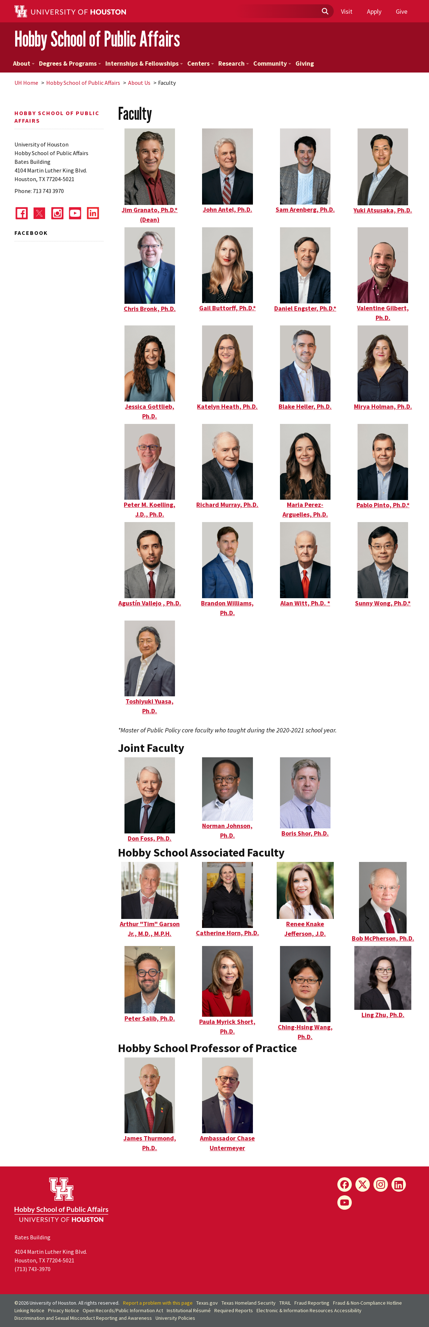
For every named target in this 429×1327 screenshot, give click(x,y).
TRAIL (285, 1303)
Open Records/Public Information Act (123, 1310)
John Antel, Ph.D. (227, 209)
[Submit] (324, 11)
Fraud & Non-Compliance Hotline (367, 1303)
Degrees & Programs (70, 63)
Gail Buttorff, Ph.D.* (227, 308)
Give (401, 11)
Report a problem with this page (158, 1303)
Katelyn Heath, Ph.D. (227, 406)
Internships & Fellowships (144, 63)
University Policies (175, 1318)
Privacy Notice (63, 1310)
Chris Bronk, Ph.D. (150, 309)
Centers (200, 63)
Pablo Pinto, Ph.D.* (383, 505)
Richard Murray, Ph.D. (227, 504)
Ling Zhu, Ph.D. (383, 1015)
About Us (139, 82)
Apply (374, 11)
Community (272, 63)
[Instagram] (380, 1184)
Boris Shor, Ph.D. (305, 833)
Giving (305, 63)
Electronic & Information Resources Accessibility (309, 1310)
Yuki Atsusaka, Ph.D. (383, 210)
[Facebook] (344, 1184)
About (24, 63)
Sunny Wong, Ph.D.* (383, 603)
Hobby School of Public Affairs (97, 39)
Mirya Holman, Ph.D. (383, 406)
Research (233, 63)
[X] (362, 1184)
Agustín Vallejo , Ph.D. (149, 603)
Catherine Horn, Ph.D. (227, 933)
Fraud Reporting (311, 1303)
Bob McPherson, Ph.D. (383, 938)
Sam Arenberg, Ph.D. (305, 209)
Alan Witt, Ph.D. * (305, 603)
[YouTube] (344, 1202)
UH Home (26, 82)
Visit (347, 11)
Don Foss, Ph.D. (149, 838)
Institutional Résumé (189, 1310)
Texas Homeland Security (249, 1303)
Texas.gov (207, 1303)
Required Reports (233, 1310)
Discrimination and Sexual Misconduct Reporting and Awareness (83, 1318)
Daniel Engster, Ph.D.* (305, 308)
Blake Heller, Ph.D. (305, 406)
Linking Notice (29, 1310)
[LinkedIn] (398, 1184)
